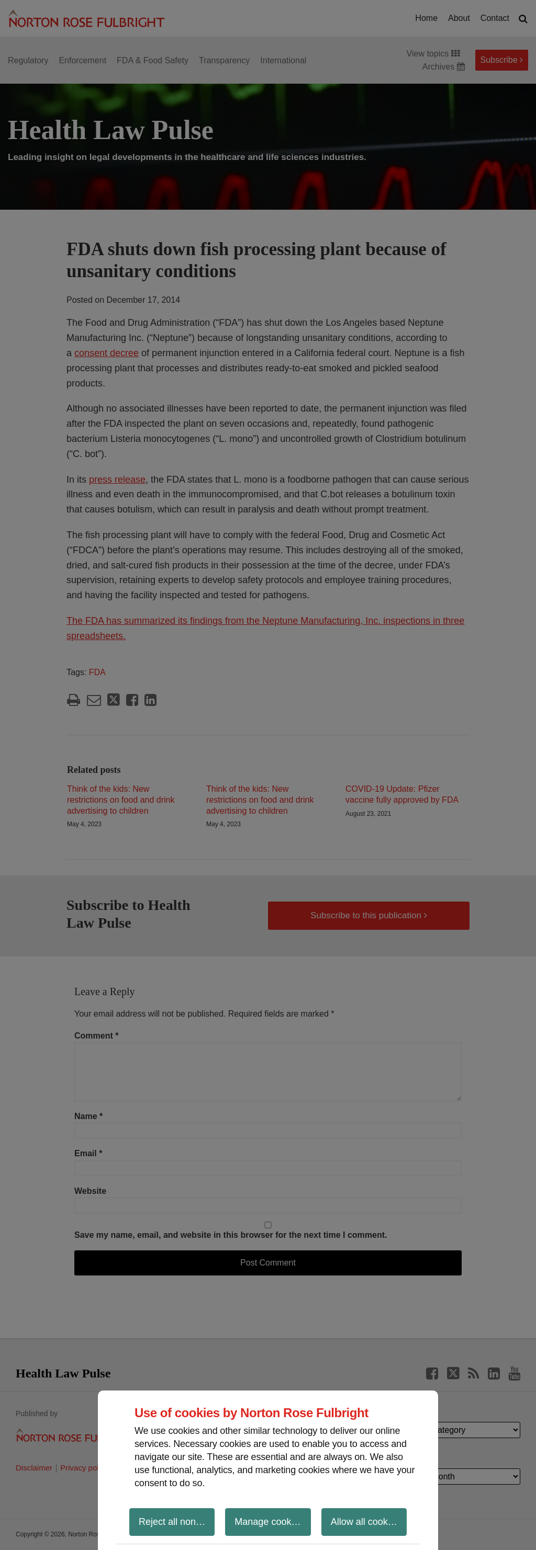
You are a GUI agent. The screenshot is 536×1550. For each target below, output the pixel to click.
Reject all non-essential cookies (177, 1522)
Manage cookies (268, 1522)
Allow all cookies (365, 1522)
